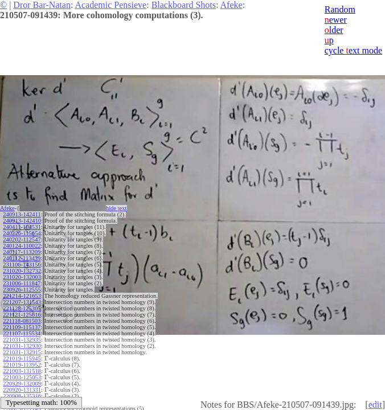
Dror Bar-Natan (42, 5)
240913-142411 (21, 214)
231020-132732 (22, 271)
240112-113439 (21, 258)
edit (375, 404)
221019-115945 (21, 358)
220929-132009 (22, 383)
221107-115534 (21, 333)
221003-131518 (22, 371)
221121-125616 (21, 314)
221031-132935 (22, 340)
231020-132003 (22, 277)
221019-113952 (21, 365)
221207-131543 (22, 302)
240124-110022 (21, 246)
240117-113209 (21, 252)
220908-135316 (22, 396)
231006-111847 (21, 283)
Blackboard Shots (183, 5)
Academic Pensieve (110, 5)
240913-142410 (22, 221)
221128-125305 (21, 308)
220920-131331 (22, 390)
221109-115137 (21, 327)
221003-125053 (22, 377)
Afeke (231, 5)
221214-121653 (22, 296)
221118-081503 (21, 321)
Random (340, 9)
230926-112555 (21, 289)
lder (334, 30)
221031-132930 (22, 346)
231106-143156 (21, 264)
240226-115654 (21, 233)
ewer (336, 19)
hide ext (116, 208)
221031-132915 (22, 352)
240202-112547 (21, 239)
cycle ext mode (353, 50)
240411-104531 (21, 227)
